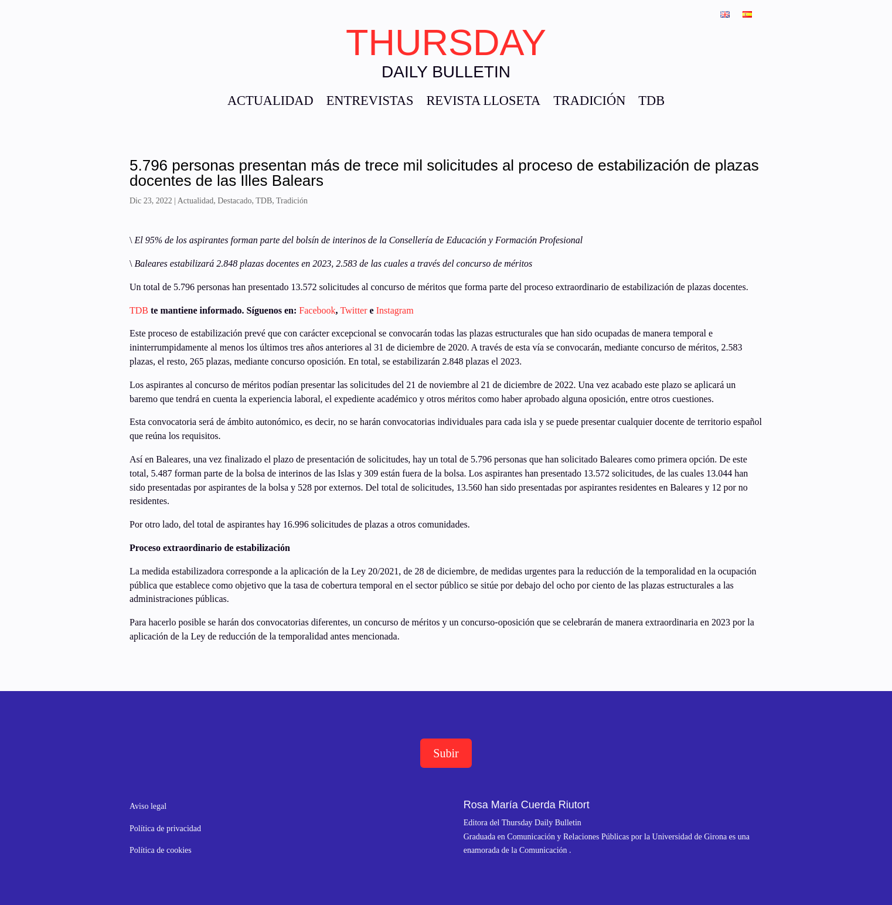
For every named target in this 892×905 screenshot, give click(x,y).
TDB (651, 102)
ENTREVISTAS (370, 102)
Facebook (317, 310)
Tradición (292, 200)
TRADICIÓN (589, 102)
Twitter (354, 310)
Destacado (234, 200)
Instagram (395, 310)
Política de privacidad (165, 828)
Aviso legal (148, 806)
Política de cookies (161, 850)
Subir (445, 753)
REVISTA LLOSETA (483, 102)
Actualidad (195, 200)
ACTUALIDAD (270, 102)
